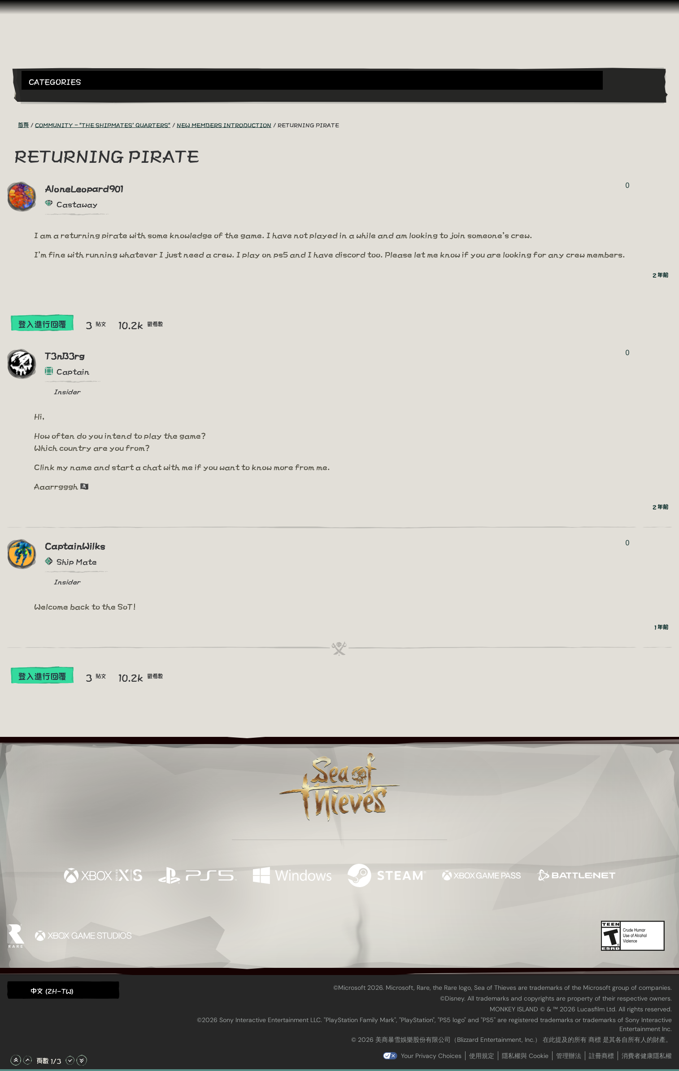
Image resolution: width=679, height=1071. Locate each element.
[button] (312, 80)
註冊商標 (601, 1056)
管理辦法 (568, 1056)
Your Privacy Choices (431, 1056)
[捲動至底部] (81, 1060)
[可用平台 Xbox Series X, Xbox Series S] (103, 876)
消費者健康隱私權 (647, 1056)
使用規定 (481, 1056)
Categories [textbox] (55, 81)
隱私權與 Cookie (525, 1056)
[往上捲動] (27, 1060)
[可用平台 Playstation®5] (197, 876)
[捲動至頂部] (15, 1060)
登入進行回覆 (42, 323)
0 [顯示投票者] (627, 185)
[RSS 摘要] (12, 124)
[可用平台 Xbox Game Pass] (481, 876)
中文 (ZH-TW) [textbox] (52, 990)
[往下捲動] (69, 1060)
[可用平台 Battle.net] (576, 876)
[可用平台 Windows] (292, 876)
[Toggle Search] (47, 95)
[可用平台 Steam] (387, 876)
